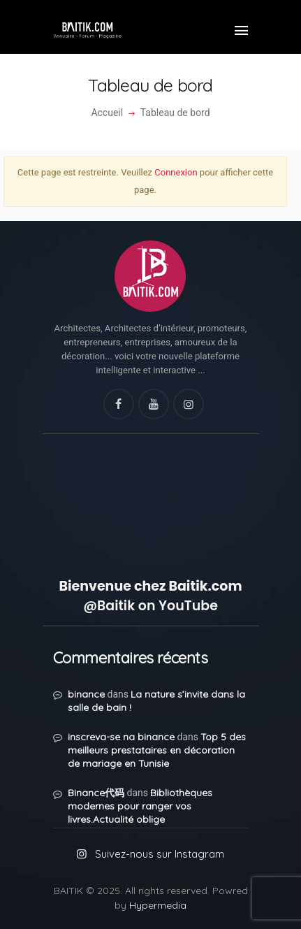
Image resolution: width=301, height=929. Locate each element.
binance (86, 694)
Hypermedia (157, 905)
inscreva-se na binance (121, 736)
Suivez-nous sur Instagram (159, 853)
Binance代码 (96, 792)
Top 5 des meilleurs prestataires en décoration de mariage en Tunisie (157, 750)
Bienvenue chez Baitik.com (150, 586)
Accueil (107, 112)
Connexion (175, 172)
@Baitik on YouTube (150, 605)
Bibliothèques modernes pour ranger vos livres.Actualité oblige (140, 806)
